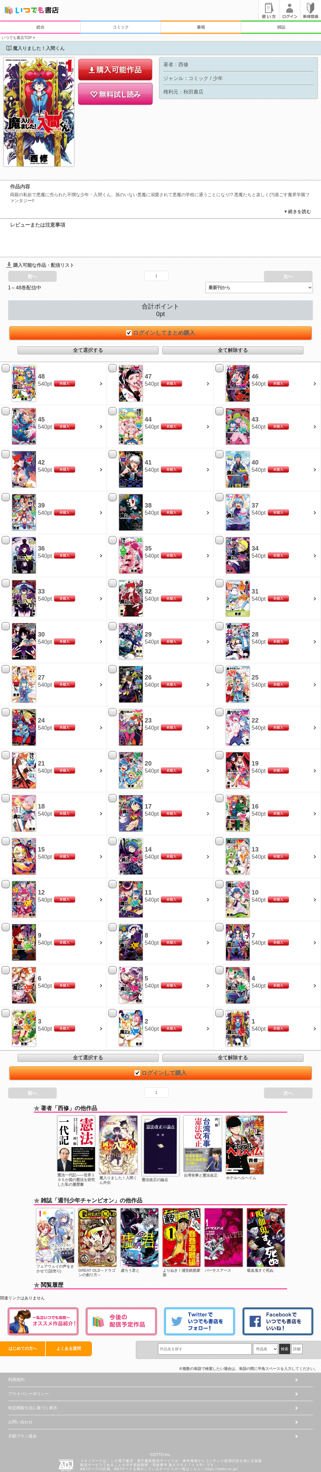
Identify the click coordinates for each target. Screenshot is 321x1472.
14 (148, 824)
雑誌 (281, 27)
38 (148, 480)
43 (255, 394)
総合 (40, 27)
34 (255, 523)
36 (41, 523)
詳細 (297, 1324)
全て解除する (233, 325)
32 (148, 566)
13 (255, 824)
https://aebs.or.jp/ (221, 1444)
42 (41, 437)
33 (41, 566)
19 (255, 738)
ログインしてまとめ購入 (160, 308)
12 (41, 867)
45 (41, 394)
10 (255, 867)
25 (255, 652)
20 (148, 738)
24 (41, 695)
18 (41, 781)
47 (148, 351)
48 (41, 351)
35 (148, 523)
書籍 (201, 27)
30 (41, 609)
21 (41, 738)
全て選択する (88, 325)
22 (255, 695)
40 (255, 437)
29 (148, 609)
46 (255, 351)
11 (148, 867)
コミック (121, 27)
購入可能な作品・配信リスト (40, 240)
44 (148, 394)
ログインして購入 (160, 1048)
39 (41, 480)
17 (148, 781)
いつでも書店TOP (17, 37)
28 (255, 609)
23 (148, 695)
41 (148, 437)
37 (255, 480)
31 (255, 566)
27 (41, 652)
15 (41, 824)
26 (148, 652)
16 (255, 781)
